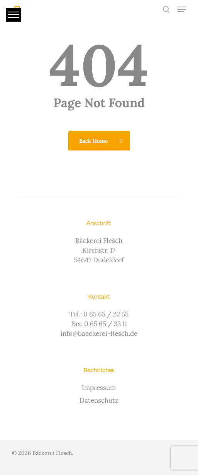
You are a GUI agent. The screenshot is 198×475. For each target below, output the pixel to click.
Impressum (99, 387)
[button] (182, 9)
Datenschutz (99, 400)
